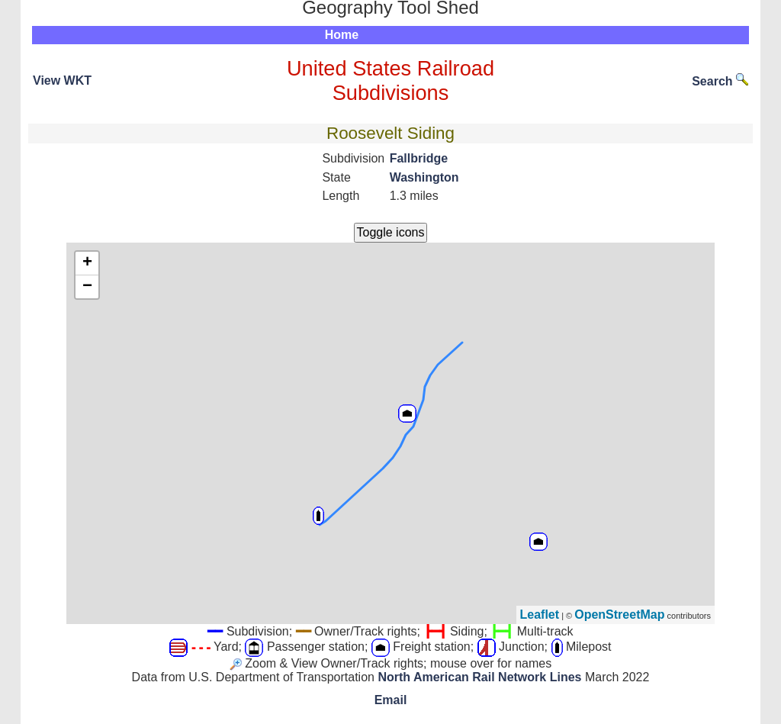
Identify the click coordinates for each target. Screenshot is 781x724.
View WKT (62, 80)
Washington (424, 177)
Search (720, 81)
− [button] (87, 286)
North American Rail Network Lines (479, 677)
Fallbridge (419, 158)
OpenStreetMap (619, 614)
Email (390, 699)
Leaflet (540, 614)
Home (341, 34)
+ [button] (87, 263)
